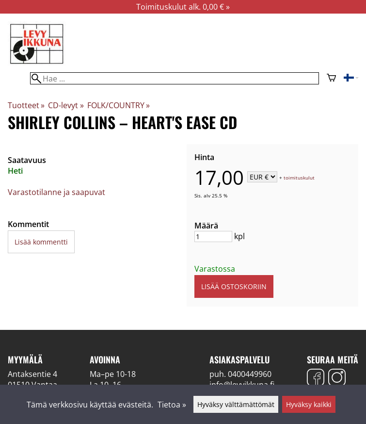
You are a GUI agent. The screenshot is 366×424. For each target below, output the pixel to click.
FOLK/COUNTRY (118, 105)
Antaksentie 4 (32, 374)
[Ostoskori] (331, 78)
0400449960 (249, 374)
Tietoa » (172, 404)
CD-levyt (65, 105)
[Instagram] (337, 379)
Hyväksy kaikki (309, 404)
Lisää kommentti (41, 241)
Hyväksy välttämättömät (235, 404)
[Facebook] (315, 379)
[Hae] (174, 78)
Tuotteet (26, 105)
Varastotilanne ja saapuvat (56, 192)
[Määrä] (213, 236)
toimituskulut (299, 177)
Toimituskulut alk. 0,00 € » (183, 6)
